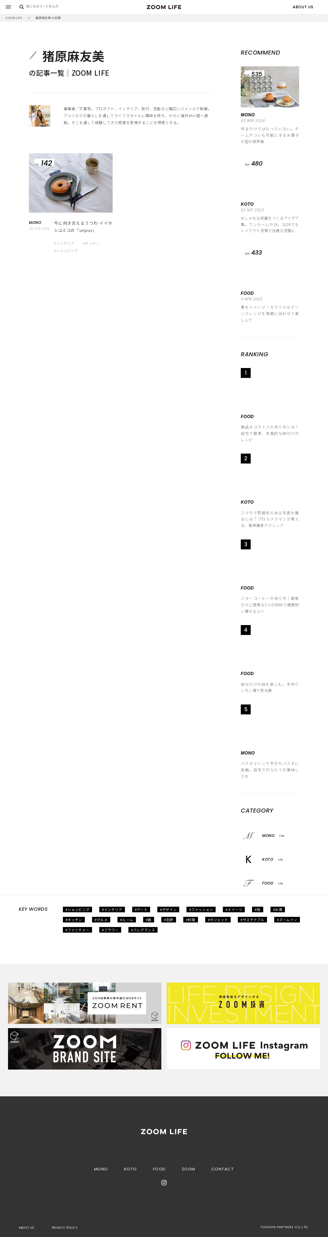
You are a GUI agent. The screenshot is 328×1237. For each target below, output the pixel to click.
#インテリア (64, 243)
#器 (148, 919)
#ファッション (201, 909)
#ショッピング (66, 250)
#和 (257, 909)
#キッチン (91, 243)
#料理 (190, 919)
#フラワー (110, 929)
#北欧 (168, 919)
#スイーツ (234, 909)
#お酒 (278, 909)
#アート (141, 909)
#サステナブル (252, 919)
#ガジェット (218, 919)
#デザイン (168, 909)
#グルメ (101, 919)
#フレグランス (143, 929)
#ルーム (126, 919)
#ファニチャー (77, 929)
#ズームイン (287, 919)
